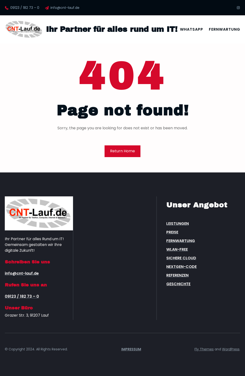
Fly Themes (204, 349)
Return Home (122, 151)
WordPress (230, 349)
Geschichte (178, 284)
